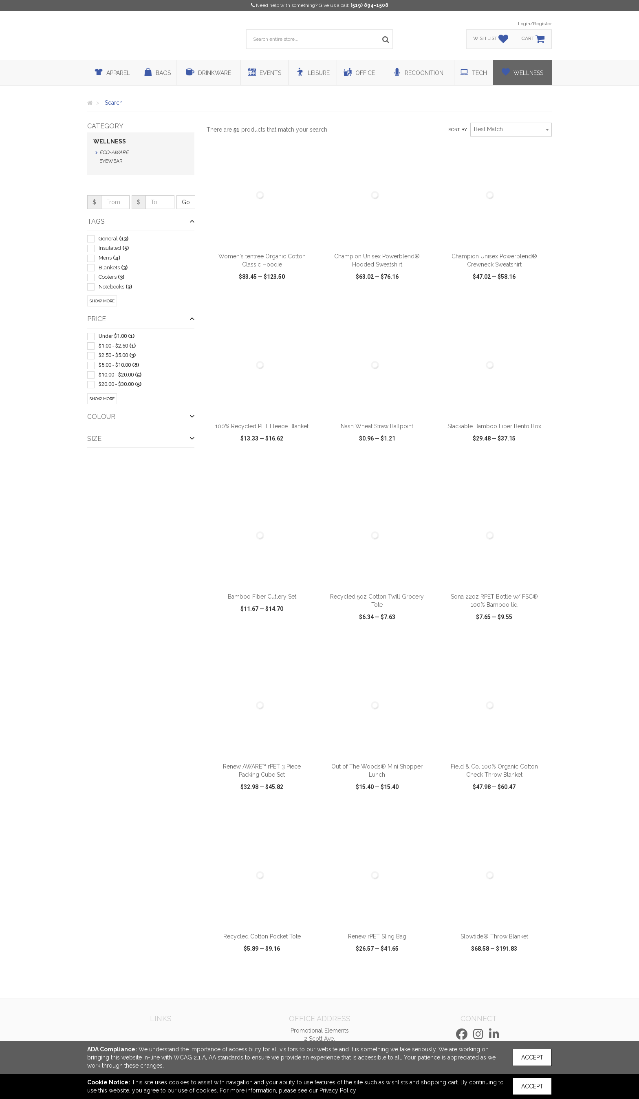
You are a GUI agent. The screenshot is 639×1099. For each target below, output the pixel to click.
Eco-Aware (113, 152)
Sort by (457, 129)
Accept (532, 1057)
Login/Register (535, 23)
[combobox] (511, 130)
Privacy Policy (338, 1090)
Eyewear (111, 161)
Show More (102, 301)
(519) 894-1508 (369, 5)
